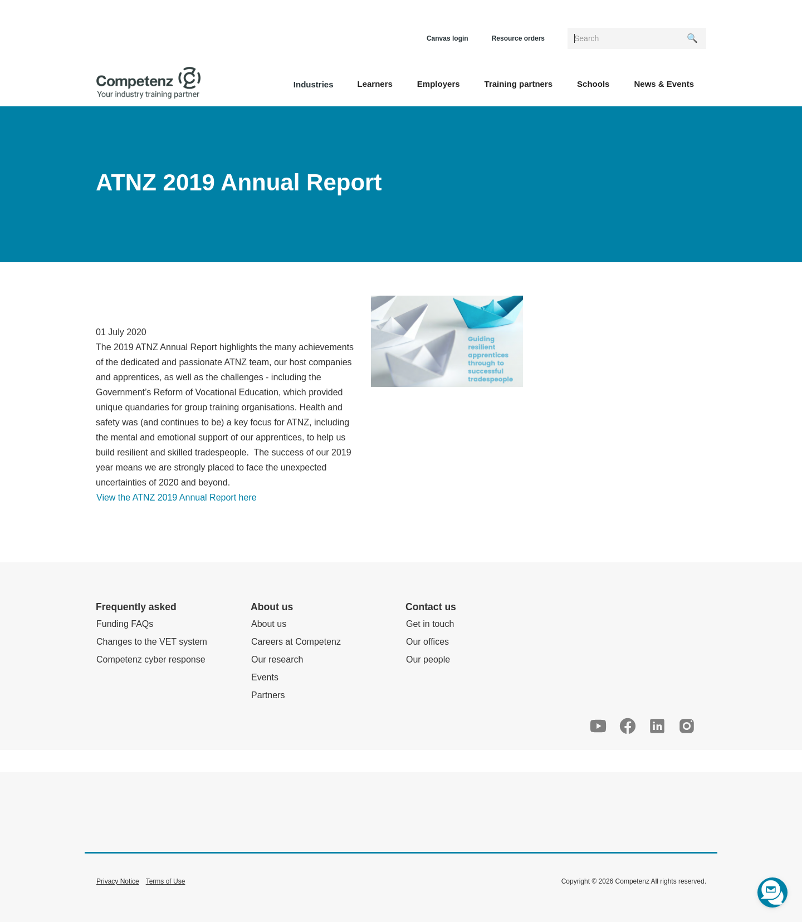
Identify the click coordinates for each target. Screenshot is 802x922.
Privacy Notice (117, 881)
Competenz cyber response (151, 659)
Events (264, 677)
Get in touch (430, 624)
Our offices (427, 641)
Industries (314, 84)
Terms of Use (165, 881)
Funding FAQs (124, 624)
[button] (374, 83)
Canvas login (447, 38)
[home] (148, 83)
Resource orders (518, 38)
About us (268, 624)
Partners (268, 695)
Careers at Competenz (296, 641)
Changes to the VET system (151, 641)
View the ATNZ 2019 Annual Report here (176, 497)
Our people (428, 659)
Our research (277, 659)
